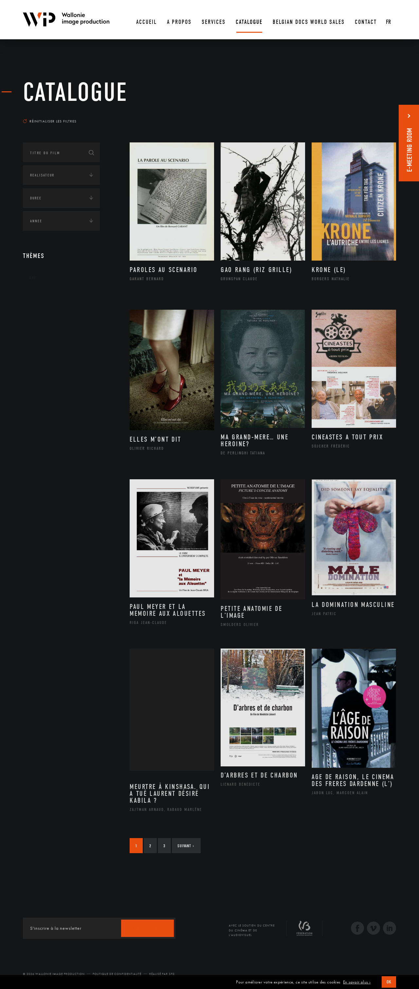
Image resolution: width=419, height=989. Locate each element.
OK (389, 982)
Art (32, 278)
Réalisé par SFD (162, 974)
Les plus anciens (380, 115)
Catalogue (75, 92)
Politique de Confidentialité (117, 974)
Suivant (185, 845)
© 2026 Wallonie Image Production (54, 974)
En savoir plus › (357, 982)
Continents (41, 445)
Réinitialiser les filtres (50, 121)
